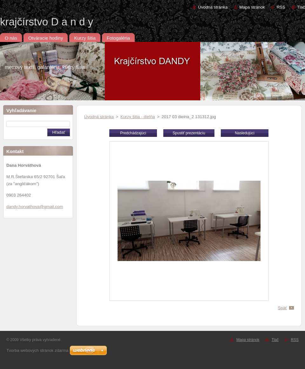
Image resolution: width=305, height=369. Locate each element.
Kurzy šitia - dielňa (137, 116)
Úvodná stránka (212, 7)
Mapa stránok (252, 7)
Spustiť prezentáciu (189, 133)
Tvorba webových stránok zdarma (37, 350)
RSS (281, 7)
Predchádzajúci (133, 133)
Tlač (301, 7)
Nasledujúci (244, 133)
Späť (282, 307)
